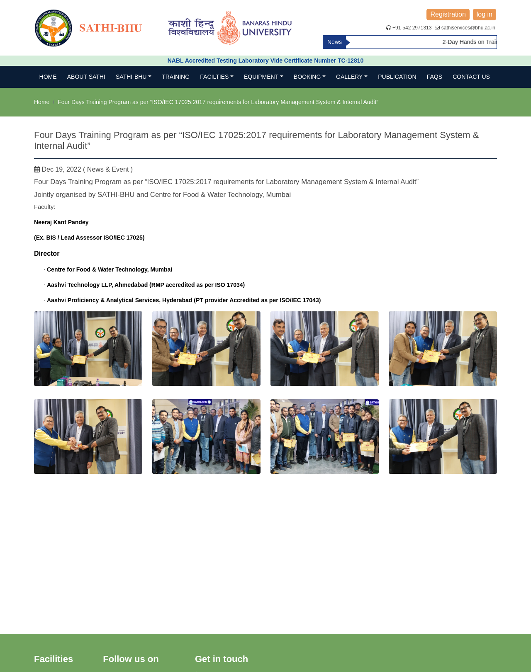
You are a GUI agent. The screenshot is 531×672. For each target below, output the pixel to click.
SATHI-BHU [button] (131, 76)
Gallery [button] (349, 76)
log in (484, 14)
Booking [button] (307, 76)
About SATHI (86, 76)
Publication (397, 76)
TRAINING (176, 76)
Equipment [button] (261, 76)
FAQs (434, 76)
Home (48, 76)
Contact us (471, 76)
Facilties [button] (214, 76)
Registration (447, 14)
